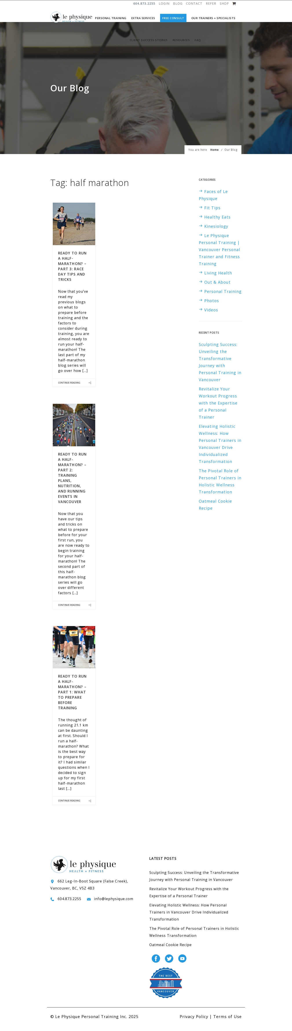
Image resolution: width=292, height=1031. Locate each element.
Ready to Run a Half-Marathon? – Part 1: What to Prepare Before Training (72, 698)
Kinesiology (216, 232)
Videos (211, 316)
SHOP (224, 3)
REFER (211, 3)
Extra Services (143, 18)
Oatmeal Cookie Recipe (170, 951)
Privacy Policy (194, 1023)
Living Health (218, 279)
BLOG (177, 3)
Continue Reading (69, 389)
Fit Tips (212, 214)
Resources (181, 40)
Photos (211, 307)
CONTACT (194, 3)
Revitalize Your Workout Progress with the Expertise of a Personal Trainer (218, 409)
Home (214, 156)
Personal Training (110, 18)
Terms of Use (227, 1023)
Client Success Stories (149, 40)
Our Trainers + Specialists (213, 18)
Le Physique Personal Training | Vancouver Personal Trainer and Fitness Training (219, 256)
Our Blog (230, 156)
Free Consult (173, 18)
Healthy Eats (217, 223)
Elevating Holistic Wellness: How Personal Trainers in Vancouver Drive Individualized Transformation (188, 918)
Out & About (217, 288)
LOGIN (164, 3)
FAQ (198, 40)
